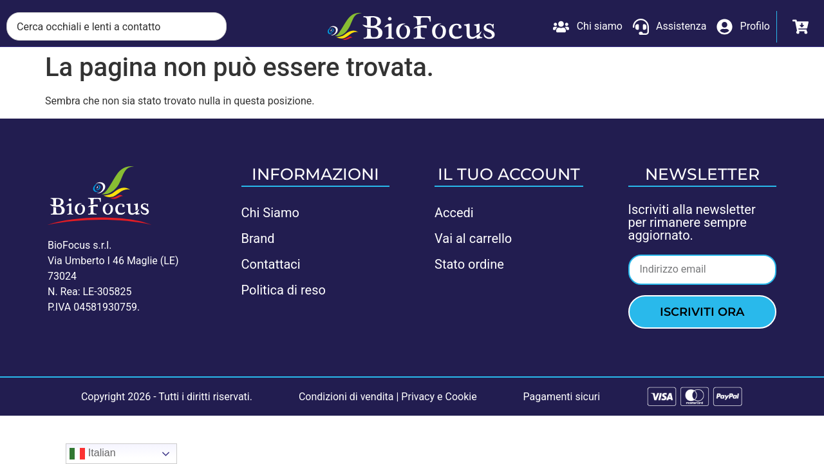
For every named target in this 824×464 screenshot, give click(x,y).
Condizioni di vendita (346, 397)
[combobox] (116, 26)
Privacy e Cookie (438, 397)
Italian (92, 453)
